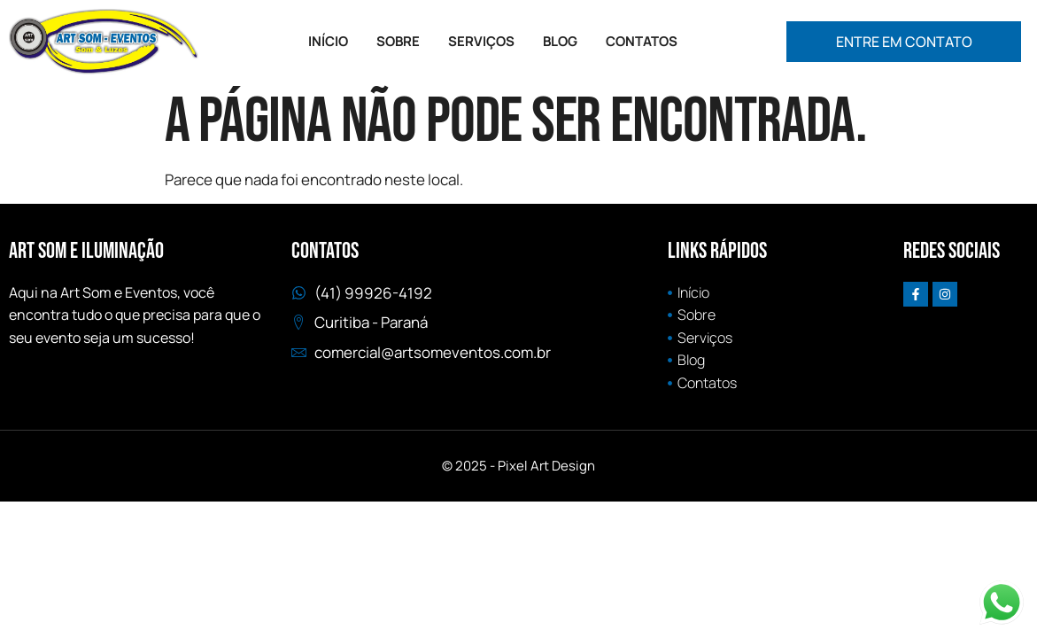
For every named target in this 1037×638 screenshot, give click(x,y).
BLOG (560, 41)
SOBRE (398, 41)
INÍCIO (328, 41)
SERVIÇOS (481, 41)
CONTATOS (641, 41)
